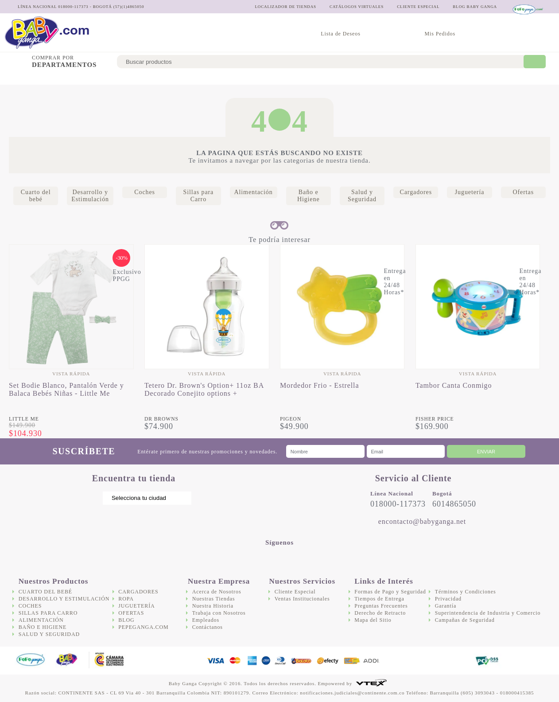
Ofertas (527, 77)
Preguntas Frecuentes (381, 606)
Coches (167, 77)
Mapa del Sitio (372, 620)
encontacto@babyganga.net (422, 521)
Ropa (126, 599)
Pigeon (290, 419)
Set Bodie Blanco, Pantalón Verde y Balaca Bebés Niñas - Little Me (66, 389)
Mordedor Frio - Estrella (319, 385)
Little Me (24, 419)
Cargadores (442, 77)
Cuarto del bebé (29, 77)
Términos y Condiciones (465, 592)
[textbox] (322, 61)
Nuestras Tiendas (213, 599)
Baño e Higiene (325, 77)
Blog (126, 620)
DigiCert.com (449, 660)
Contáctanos (207, 627)
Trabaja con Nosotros (219, 613)
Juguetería (487, 77)
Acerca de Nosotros (216, 592)
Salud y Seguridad (386, 77)
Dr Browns (161, 419)
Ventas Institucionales (302, 599)
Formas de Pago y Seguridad (390, 592)
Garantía (446, 606)
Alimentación (272, 77)
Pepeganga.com (143, 627)
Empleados (205, 620)
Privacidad (448, 599)
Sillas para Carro (215, 77)
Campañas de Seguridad (465, 620)
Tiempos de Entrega (379, 599)
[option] (71, 341)
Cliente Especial (295, 592)
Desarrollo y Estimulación (104, 77)
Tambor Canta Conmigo (453, 385)
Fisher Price (434, 419)
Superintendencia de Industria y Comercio (488, 613)
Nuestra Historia (212, 606)
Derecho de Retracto (380, 613)
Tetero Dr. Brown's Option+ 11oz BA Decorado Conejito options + (204, 389)
